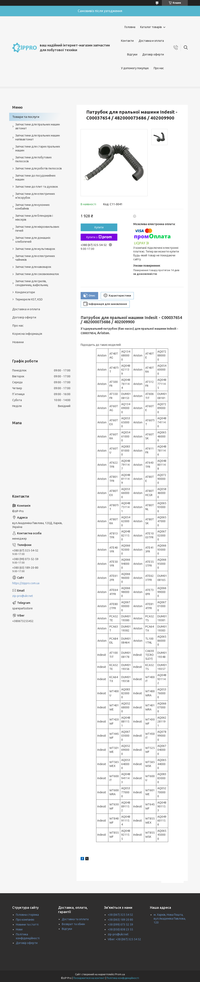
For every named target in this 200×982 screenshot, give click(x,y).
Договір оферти (153, 54)
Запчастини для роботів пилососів (38, 168)
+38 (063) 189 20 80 (120, 919)
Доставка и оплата (151, 40)
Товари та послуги (25, 116)
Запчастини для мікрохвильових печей (37, 228)
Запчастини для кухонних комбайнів (32, 206)
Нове (19, 929)
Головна (129, 27)
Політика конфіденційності (123, 978)
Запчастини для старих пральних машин (37, 148)
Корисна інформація (27, 333)
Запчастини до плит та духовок (36, 186)
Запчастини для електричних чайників (35, 258)
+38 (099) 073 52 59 (120, 924)
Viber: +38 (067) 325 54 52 (124, 939)
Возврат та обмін (73, 924)
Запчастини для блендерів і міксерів (34, 217)
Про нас (159, 68)
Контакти (127, 40)
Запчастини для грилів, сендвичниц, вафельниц (31, 283)
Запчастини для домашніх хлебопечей (32, 239)
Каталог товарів (151, 27)
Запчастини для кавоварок (33, 266)
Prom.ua (120, 974)
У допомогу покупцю (135, 68)
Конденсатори (25, 292)
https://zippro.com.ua (25, 583)
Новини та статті (27, 924)
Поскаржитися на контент (89, 978)
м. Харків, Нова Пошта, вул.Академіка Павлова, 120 (170, 918)
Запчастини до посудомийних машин (35, 177)
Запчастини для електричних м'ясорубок (35, 195)
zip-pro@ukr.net (22, 596)
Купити (99, 227)
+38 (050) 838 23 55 (120, 929)
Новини (18, 342)
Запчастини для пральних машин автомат (37, 126)
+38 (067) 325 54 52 (120, 914)
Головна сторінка (27, 914)
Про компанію (25, 919)
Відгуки (132, 54)
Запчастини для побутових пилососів (33, 159)
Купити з (99, 237)
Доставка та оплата (75, 919)
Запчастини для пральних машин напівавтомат (37, 137)
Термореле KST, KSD (29, 299)
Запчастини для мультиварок (35, 248)
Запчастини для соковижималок (37, 274)
